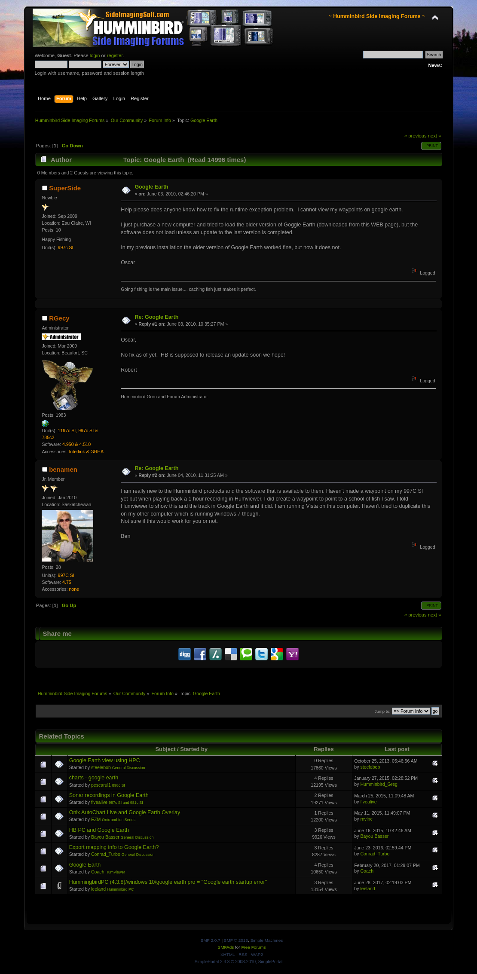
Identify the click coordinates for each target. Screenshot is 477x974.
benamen (63, 469)
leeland (98, 889)
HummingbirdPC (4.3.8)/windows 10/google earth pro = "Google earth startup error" (168, 882)
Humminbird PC (120, 889)
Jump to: (383, 711)
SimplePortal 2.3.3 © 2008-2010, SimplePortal (239, 961)
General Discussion (128, 768)
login (95, 55)
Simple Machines (266, 940)
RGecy (59, 318)
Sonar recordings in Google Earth (109, 795)
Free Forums (253, 947)
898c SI (118, 785)
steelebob (101, 767)
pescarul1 (101, 785)
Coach (97, 871)
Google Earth (151, 187)
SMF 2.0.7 (210, 940)
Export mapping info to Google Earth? (114, 847)
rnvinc (366, 818)
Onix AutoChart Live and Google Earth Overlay (124, 812)
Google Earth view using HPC (104, 760)
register (115, 55)
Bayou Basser (105, 837)
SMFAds (226, 947)
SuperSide (65, 188)
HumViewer (115, 872)
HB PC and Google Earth (99, 830)
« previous (415, 135)
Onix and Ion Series (118, 820)
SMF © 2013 (236, 940)
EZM (96, 819)
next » (434, 135)
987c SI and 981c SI (126, 802)
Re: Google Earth (156, 317)
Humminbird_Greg (379, 784)
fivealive (99, 802)
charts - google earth (93, 778)
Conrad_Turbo (105, 854)
